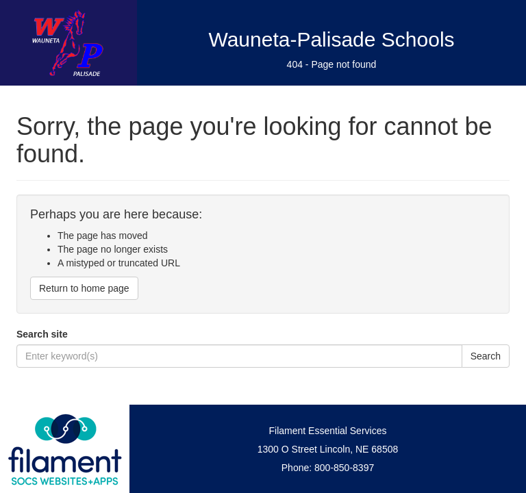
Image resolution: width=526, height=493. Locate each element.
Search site (42, 334)
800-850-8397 (344, 467)
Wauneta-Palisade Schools (331, 39)
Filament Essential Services (328, 430)
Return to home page (84, 288)
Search (486, 356)
